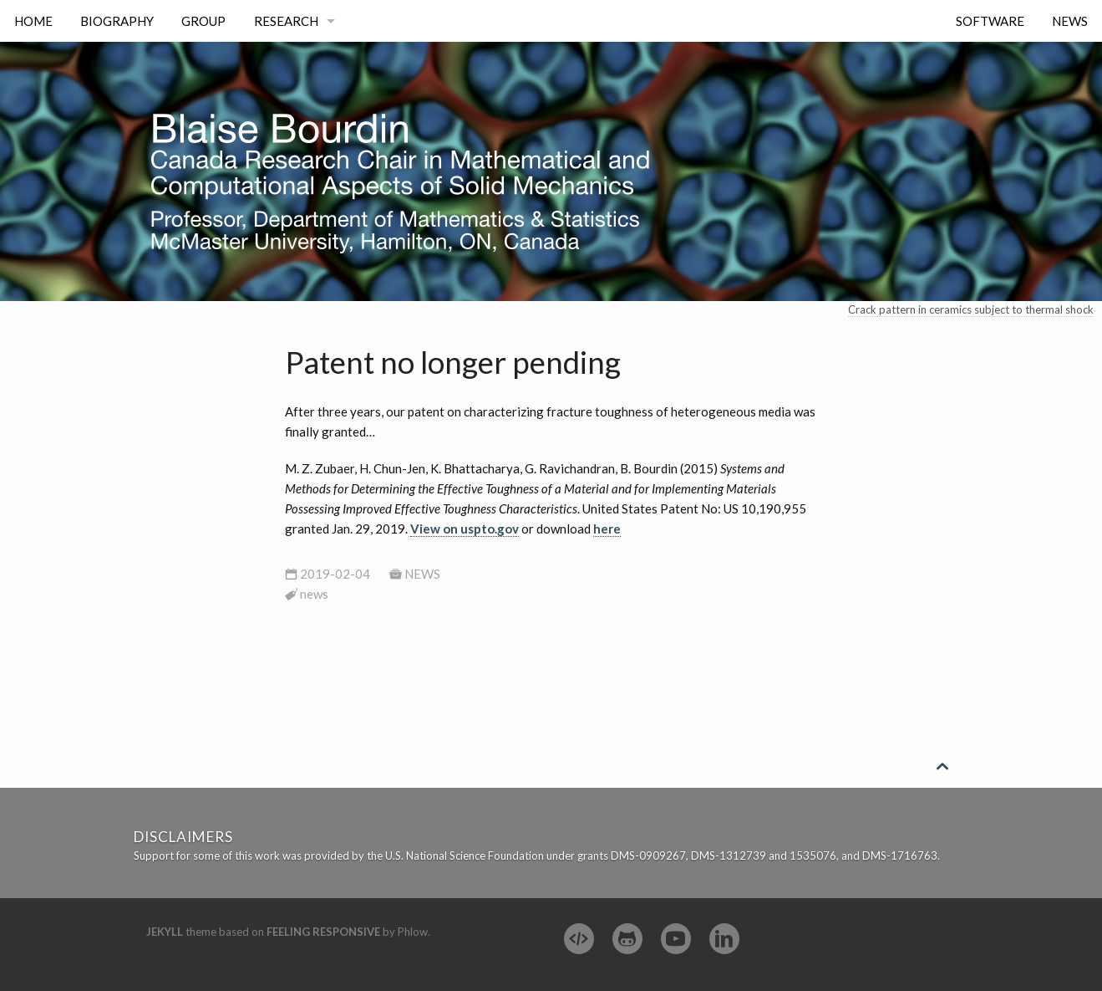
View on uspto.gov (464, 528)
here (607, 528)
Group (203, 20)
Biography (117, 20)
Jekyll (164, 931)
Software (990, 20)
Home (33, 20)
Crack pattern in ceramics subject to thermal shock (971, 309)
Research (286, 20)
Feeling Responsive (323, 931)
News (1070, 20)
